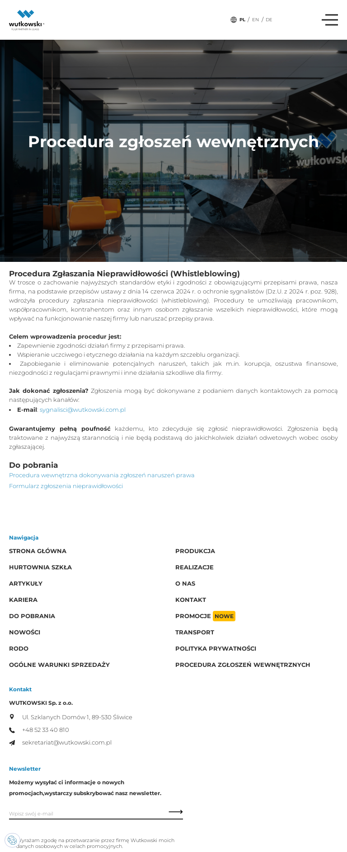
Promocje (205, 616)
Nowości (24, 632)
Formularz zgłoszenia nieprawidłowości (66, 486)
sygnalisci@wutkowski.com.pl (83, 409)
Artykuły (25, 583)
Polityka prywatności (215, 648)
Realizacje (194, 567)
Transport (194, 632)
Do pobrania (32, 616)
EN (255, 19)
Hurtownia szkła (40, 567)
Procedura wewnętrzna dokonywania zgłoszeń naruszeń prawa (102, 475)
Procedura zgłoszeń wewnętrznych (242, 664)
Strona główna (37, 551)
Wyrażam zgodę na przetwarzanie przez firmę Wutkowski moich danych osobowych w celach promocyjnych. (95, 843)
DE (269, 19)
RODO (18, 648)
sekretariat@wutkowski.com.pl (60, 742)
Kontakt (190, 599)
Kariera (23, 599)
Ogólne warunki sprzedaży (59, 664)
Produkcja (195, 551)
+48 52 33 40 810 (39, 729)
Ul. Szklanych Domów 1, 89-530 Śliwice (70, 717)
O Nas (185, 583)
